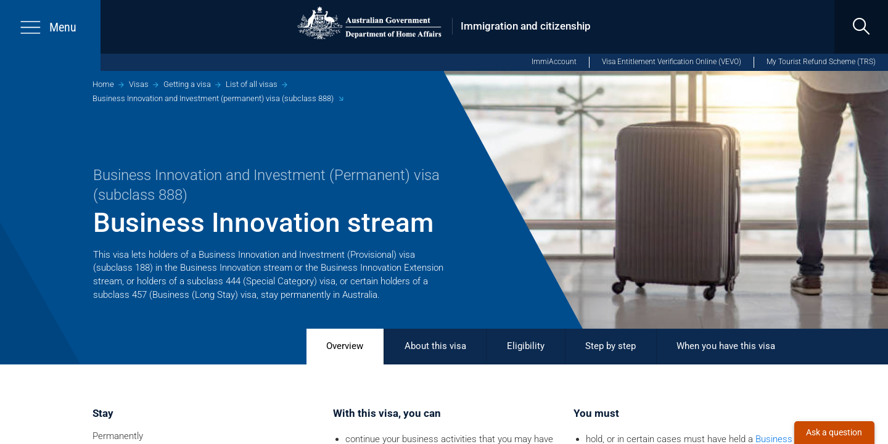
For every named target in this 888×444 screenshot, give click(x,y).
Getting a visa (187, 84)
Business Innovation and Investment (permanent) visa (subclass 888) (213, 98)
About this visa (435, 346)
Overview (344, 346)
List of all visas (252, 84)
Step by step (610, 346)
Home (103, 84)
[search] (861, 27)
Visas (139, 84)
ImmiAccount (554, 61)
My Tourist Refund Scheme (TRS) (821, 61)
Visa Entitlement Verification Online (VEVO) (671, 61)
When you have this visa (725, 346)
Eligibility (526, 346)
